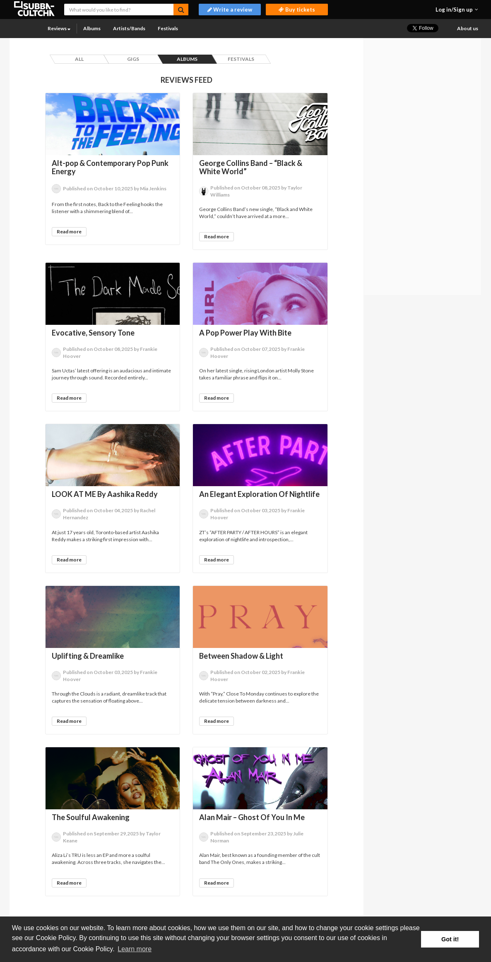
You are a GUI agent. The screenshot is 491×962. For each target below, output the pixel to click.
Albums (92, 28)
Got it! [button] (450, 939)
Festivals (168, 28)
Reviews (59, 28)
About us (467, 28)
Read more (69, 231)
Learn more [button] (135, 948)
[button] (456, 9)
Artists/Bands (129, 28)
